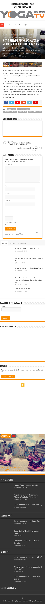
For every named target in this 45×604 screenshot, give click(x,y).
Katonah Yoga (24, 109)
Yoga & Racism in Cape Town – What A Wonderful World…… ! (26, 496)
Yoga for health (31, 53)
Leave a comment (10, 56)
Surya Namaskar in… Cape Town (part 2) (29, 268)
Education (21, 51)
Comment (8, 164)
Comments (22, 243)
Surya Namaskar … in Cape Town (27, 521)
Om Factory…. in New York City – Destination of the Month (19, 143)
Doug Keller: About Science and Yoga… (25, 148)
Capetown (7, 48)
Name (7, 186)
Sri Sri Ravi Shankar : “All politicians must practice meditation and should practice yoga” (29, 280)
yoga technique (35, 112)
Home (5, 34)
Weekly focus (13, 53)
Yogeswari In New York (23, 289)
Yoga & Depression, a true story (26, 485)
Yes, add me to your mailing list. (22, 233)
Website (8, 201)
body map (11, 109)
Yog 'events (21, 53)
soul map (22, 112)
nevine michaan (10, 112)
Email (7, 193)
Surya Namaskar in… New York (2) (16, 25)
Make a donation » (8, 376)
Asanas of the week (15, 34)
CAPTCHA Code (11, 222)
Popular (12, 243)
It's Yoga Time (29, 51)
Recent (4, 243)
